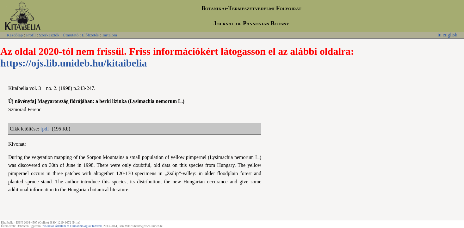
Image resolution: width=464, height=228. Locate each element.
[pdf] (45, 128)
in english (447, 34)
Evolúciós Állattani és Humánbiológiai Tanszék (71, 226)
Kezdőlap (15, 35)
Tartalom (109, 35)
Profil (30, 35)
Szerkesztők (49, 35)
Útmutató (70, 35)
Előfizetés (90, 35)
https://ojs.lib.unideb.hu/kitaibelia (73, 63)
